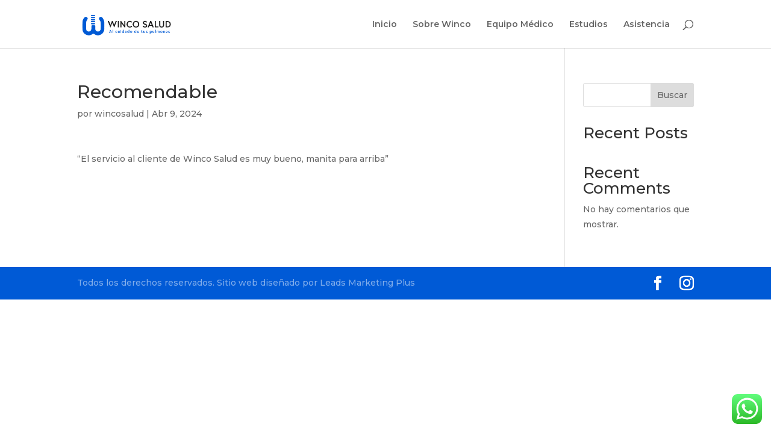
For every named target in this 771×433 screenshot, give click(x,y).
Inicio (384, 24)
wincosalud (119, 113)
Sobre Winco (442, 24)
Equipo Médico (520, 24)
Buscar (672, 95)
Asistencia (646, 24)
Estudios (588, 24)
